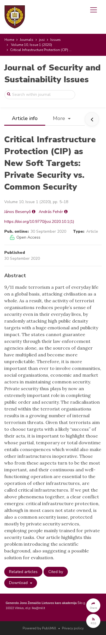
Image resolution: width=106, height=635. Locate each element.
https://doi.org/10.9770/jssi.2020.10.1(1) (39, 221)
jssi (42, 39)
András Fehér (51, 211)
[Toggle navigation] (93, 9)
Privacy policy (73, 628)
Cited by (55, 571)
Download (19, 582)
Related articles (23, 571)
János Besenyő (17, 211)
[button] (93, 605)
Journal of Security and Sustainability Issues (52, 73)
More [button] (59, 118)
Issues (55, 39)
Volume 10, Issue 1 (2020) (31, 45)
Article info (25, 118)
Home (9, 39)
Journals (26, 39)
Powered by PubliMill (39, 628)
